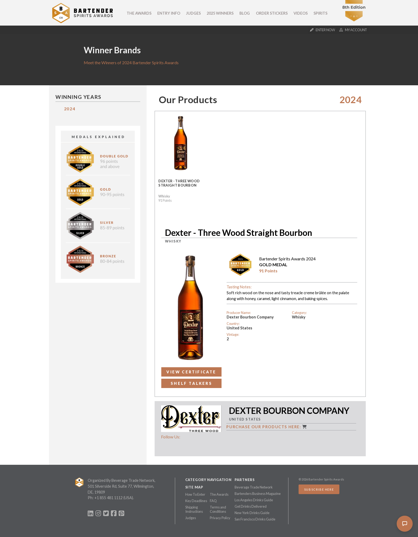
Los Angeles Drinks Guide (254, 500)
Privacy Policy (220, 518)
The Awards (139, 13)
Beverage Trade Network (254, 487)
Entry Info (168, 13)
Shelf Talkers (191, 383)
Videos (301, 13)
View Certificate (191, 372)
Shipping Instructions (194, 509)
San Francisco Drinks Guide (255, 519)
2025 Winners (220, 13)
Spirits (320, 13)
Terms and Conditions (218, 509)
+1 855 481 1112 (108, 497)
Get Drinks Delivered (251, 506)
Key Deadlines (196, 501)
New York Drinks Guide (252, 513)
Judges (193, 13)
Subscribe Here (319, 489)
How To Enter (195, 494)
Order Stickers (272, 13)
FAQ (213, 501)
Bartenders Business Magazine (258, 493)
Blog (244, 13)
